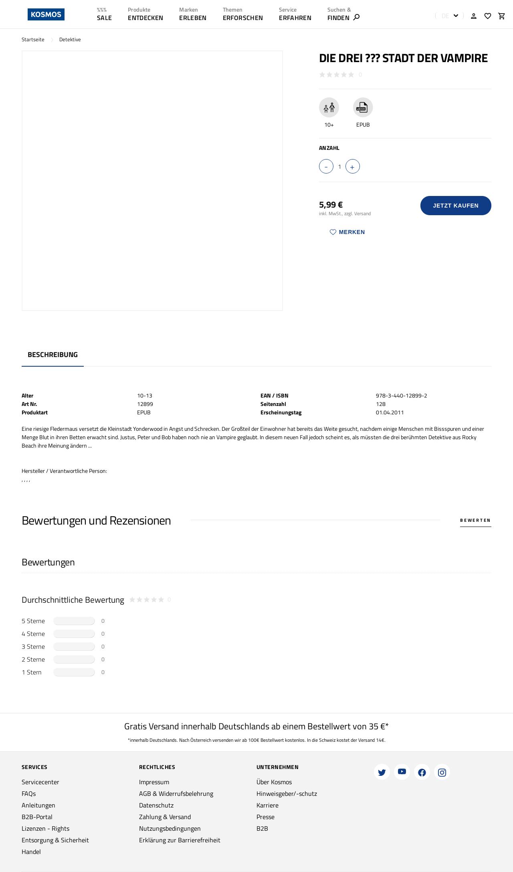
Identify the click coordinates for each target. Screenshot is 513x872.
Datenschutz (156, 805)
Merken (347, 232)
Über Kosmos (274, 782)
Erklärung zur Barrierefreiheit (179, 840)
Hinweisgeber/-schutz (286, 793)
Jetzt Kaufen (456, 205)
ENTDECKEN (145, 17)
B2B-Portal (37, 817)
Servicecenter (40, 782)
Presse (265, 817)
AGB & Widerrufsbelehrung (176, 793)
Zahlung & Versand (165, 817)
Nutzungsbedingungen (170, 828)
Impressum (154, 782)
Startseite (33, 39)
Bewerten (475, 520)
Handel (31, 851)
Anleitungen (38, 805)
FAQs (29, 793)
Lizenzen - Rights (45, 828)
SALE (104, 17)
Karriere (267, 805)
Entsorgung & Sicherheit (55, 840)
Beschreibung (53, 354)
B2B (262, 828)
